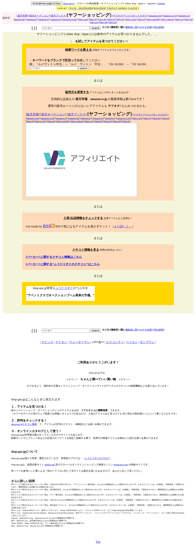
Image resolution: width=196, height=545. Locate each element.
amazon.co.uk (69, 19)
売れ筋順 (159, 27)
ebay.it (120, 19)
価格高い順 (131, 27)
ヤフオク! (118, 15)
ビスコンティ (115, 342)
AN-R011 (122, 8)
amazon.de (19, 19)
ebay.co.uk (131, 19)
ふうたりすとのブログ (97, 458)
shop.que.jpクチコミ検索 (24, 424)
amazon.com (155, 15)
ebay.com (83, 19)
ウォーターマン (79, 342)
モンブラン (147, 342)
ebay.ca (179, 19)
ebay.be (188, 19)
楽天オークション (39, 15)
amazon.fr (32, 19)
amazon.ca (184, 15)
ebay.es (94, 22)
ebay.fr (111, 19)
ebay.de (102, 19)
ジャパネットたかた (136, 15)
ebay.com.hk (153, 19)
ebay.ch (103, 22)
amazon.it (56, 19)
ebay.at (141, 19)
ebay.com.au (167, 19)
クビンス (47, 342)
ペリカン (132, 342)
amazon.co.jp (170, 15)
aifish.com (50, 464)
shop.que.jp (68, 3)
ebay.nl (112, 22)
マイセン (61, 342)
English (161, 3)
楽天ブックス (58, 15)
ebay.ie (93, 19)
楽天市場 (22, 15)
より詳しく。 (123, 226)
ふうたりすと (64, 288)
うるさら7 (111, 8)
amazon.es (44, 19)
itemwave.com (121, 464)
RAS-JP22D (100, 8)
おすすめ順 (146, 27)
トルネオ (132, 8)
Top (98, 541)
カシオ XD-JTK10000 (81, 8)
